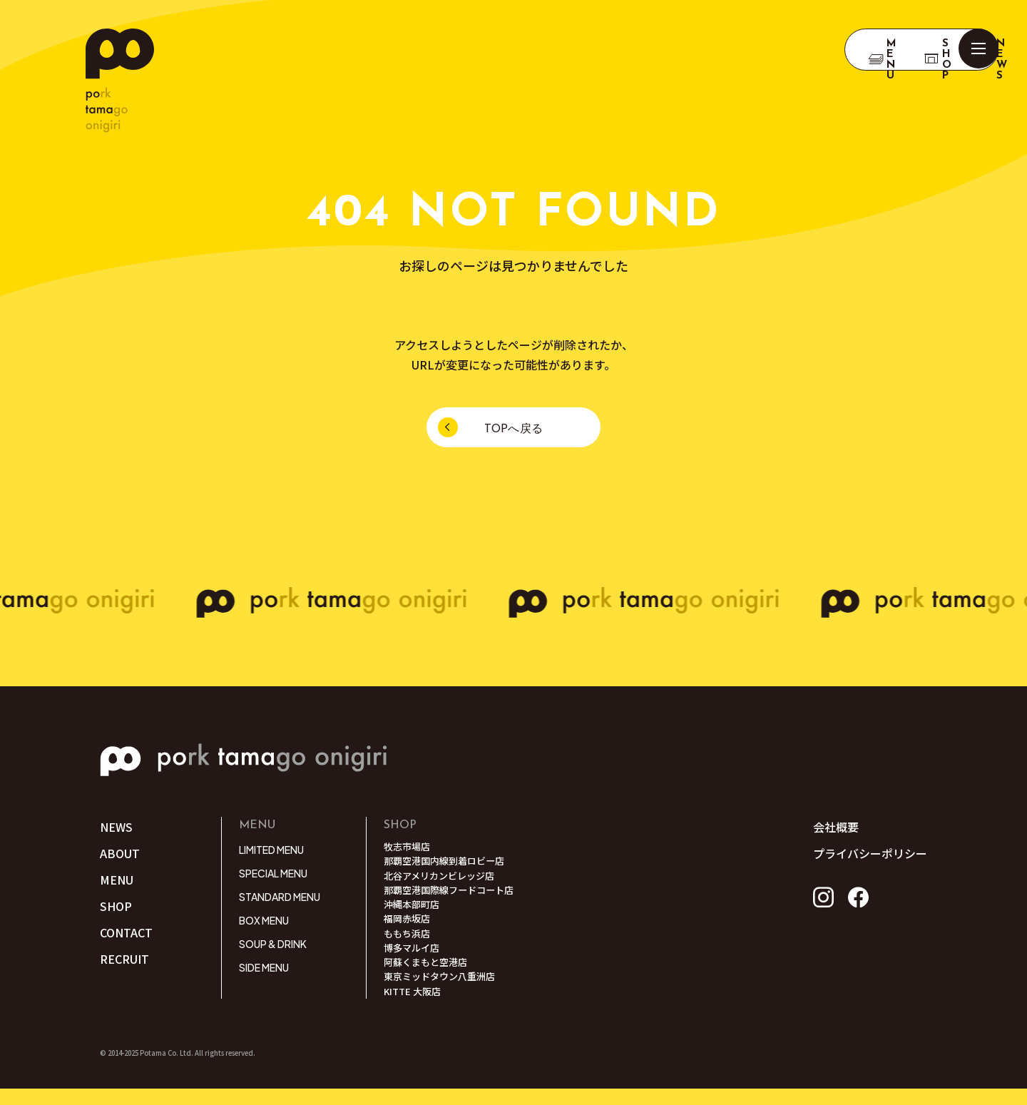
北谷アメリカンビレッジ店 (443, 879)
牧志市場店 (409, 847)
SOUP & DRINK (273, 943)
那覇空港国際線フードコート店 (453, 895)
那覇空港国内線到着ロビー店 (449, 863)
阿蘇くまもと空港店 (429, 975)
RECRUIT (124, 961)
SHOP (845, 50)
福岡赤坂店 (409, 927)
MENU (116, 881)
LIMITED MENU (271, 849)
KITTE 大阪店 (414, 1007)
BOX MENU (264, 920)
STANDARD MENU (279, 896)
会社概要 (836, 826)
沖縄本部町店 (414, 911)
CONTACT (126, 934)
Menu (767, 50)
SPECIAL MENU (273, 873)
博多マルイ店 (414, 959)
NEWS (923, 50)
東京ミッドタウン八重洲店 (444, 991)
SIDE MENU (264, 967)
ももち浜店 (409, 943)
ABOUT (120, 853)
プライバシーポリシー (870, 853)
